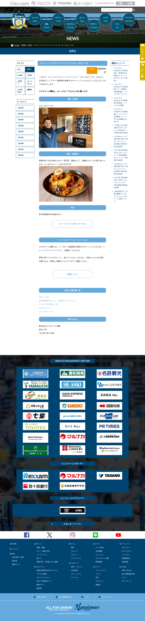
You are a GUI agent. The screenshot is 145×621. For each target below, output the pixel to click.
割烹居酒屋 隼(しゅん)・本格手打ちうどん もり (57, 300)
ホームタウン (29, 82)
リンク (124, 577)
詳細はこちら (72, 274)
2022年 (21, 131)
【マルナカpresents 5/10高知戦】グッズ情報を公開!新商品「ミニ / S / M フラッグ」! (121, 89)
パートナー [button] (129, 20)
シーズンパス (42, 555)
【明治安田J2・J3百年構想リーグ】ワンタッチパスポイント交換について (120, 196)
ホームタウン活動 (102, 558)
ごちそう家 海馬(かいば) (48, 304)
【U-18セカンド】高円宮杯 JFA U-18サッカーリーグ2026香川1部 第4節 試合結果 (121, 169)
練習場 (39, 588)
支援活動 (125, 562)
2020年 (21, 143)
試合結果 (74, 570)
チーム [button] (82, 20)
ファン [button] (117, 26)
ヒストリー (100, 555)
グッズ (98, 574)
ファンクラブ (101, 570)
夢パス (39, 558)
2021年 (21, 137)
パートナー (126, 555)
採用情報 (99, 562)
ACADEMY (20, 91)
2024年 (21, 120)
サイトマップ (127, 581)
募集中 (29, 90)
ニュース (35, 20)
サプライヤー (127, 551)
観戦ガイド (41, 585)
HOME (17, 45)
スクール (74, 577)
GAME (20, 75)
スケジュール (76, 558)
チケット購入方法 (43, 551)
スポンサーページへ (72, 524)
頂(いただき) (44, 297)
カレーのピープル (46, 311)
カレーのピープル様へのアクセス (72, 224)
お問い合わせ (127, 570)
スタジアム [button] (70, 26)
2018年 (21, 155)
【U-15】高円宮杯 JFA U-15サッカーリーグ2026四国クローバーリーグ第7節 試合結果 (121, 155)
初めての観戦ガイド (44, 581)
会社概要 (99, 551)
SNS (97, 577)
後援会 (98, 585)
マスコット (100, 581)
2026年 (21, 108)
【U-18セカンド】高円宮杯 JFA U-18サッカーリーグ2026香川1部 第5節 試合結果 (121, 141)
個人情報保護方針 (128, 574)
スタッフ (74, 551)
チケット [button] (58, 20)
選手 (72, 547)
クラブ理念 (100, 547)
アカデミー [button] (93, 26)
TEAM (29, 75)
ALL (19, 69)
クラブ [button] (105, 20)
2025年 (21, 114)
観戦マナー (16, 564)
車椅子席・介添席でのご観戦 (47, 562)
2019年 (21, 149)
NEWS (24, 45)
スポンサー (126, 547)
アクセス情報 (42, 574)
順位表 (14, 561)
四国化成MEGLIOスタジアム (47, 570)
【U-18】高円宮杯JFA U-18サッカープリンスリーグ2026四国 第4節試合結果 (121, 182)
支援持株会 (126, 558)
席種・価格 (41, 547)
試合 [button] (46, 26)
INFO (30, 45)
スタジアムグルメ (43, 577)
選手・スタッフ (77, 567)
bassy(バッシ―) (45, 308)
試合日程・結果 (18, 557)
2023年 (21, 126)
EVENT (20, 82)
